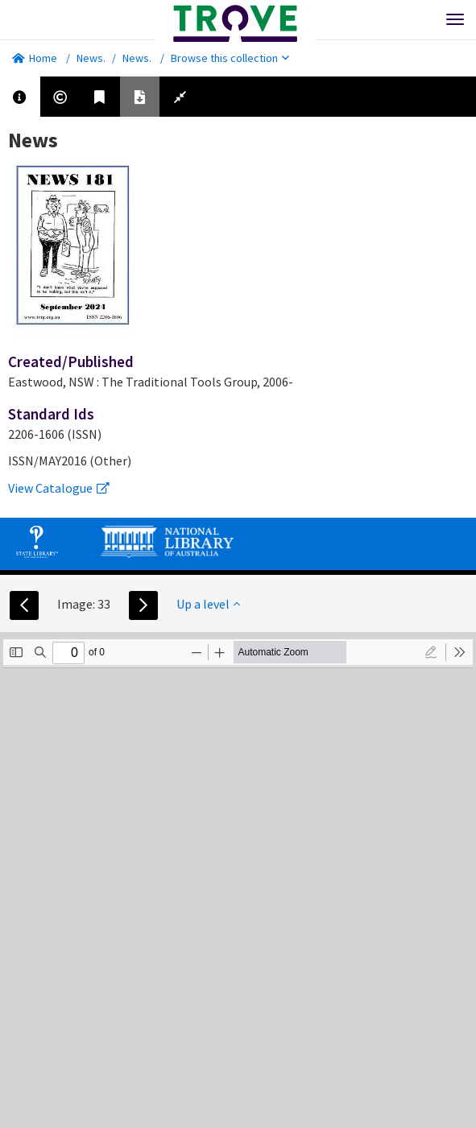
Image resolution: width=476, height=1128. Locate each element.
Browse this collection (230, 58)
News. (91, 58)
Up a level (208, 604)
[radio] (431, 652)
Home (34, 58)
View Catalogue (59, 488)
